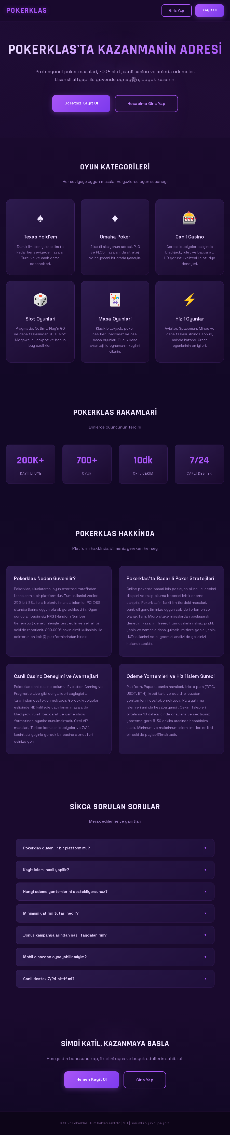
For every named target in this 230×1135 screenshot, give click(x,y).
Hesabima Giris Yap (146, 103)
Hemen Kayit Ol (91, 1079)
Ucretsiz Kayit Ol (81, 103)
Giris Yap (176, 10)
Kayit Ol (209, 10)
